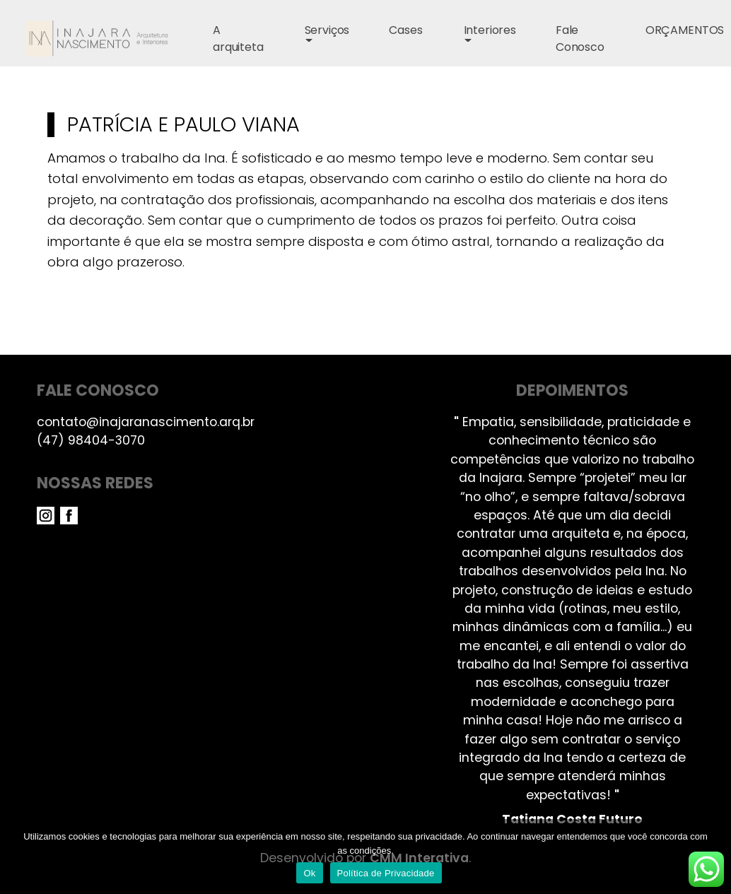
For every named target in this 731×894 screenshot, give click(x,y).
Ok (309, 873)
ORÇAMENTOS (684, 30)
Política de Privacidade (386, 873)
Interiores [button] (490, 30)
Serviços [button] (327, 30)
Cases (405, 30)
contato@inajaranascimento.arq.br (146, 421)
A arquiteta (238, 38)
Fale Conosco (580, 38)
